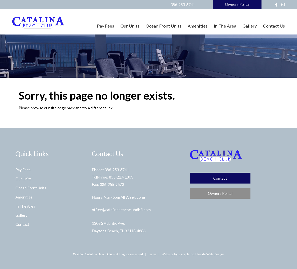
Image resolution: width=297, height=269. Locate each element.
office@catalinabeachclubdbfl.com (121, 209)
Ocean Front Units (163, 25)
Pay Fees (105, 25)
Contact (22, 224)
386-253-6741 (183, 4)
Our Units (129, 25)
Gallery (249, 25)
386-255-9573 (112, 184)
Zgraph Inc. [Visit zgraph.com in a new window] (186, 254)
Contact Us (274, 25)
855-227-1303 (121, 177)
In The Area (225, 25)
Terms (152, 254)
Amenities (198, 25)
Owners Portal (237, 4)
